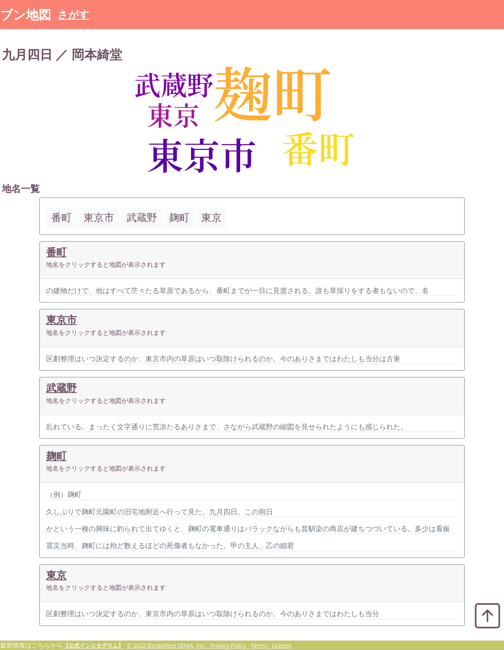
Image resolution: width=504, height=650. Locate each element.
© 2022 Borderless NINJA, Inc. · (168, 645)
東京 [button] (211, 217)
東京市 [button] (98, 217)
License (281, 645)
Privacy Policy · (229, 645)
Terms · (260, 645)
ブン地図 (25, 14)
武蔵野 (61, 388)
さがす (73, 14)
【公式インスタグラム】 (93, 645)
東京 (56, 575)
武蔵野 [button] (141, 217)
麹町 (56, 456)
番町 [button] (61, 217)
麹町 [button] (179, 217)
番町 (56, 252)
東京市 (61, 320)
